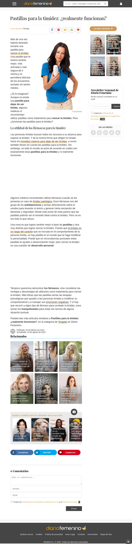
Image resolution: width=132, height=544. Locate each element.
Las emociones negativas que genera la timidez (20, 398)
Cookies (39, 534)
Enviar (74, 509)
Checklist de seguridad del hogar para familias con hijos (114, 68)
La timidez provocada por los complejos (45, 398)
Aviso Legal (70, 534)
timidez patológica (42, 201)
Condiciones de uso (51, 502)
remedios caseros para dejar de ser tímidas (44, 141)
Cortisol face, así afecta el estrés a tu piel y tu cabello (97, 46)
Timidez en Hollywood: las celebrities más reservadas (37, 415)
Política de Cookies (69, 502)
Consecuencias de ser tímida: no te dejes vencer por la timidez (70, 365)
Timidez (16, 357)
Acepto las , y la (45, 502)
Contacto (81, 534)
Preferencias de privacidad (32, 502)
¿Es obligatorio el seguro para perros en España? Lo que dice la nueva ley (98, 67)
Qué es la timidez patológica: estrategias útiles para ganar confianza (69, 396)
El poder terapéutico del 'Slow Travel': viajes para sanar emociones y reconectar (113, 43)
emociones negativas (57, 302)
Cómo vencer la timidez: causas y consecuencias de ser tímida (20, 365)
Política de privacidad (54, 534)
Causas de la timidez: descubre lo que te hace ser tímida (45, 365)
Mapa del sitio (106, 534)
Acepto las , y (105, 116)
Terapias (62, 322)
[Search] (105, 3)
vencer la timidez (19, 53)
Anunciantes (93, 534)
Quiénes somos (26, 534)
